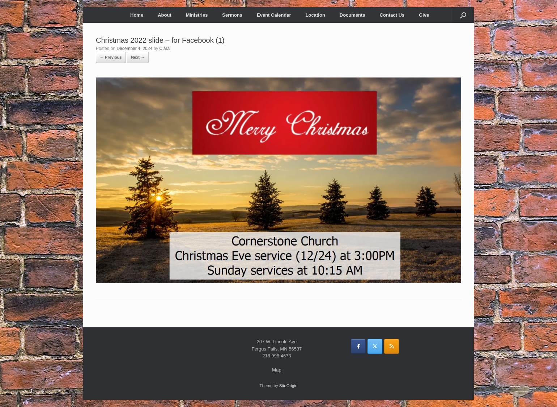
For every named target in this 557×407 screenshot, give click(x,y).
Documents (352, 15)
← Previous (111, 57)
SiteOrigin (288, 385)
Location (315, 15)
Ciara (164, 48)
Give (424, 15)
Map (276, 370)
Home (136, 15)
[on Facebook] (358, 346)
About (164, 15)
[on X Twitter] (374, 346)
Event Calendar (274, 15)
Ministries (197, 15)
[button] (463, 15)
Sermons (232, 15)
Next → (138, 57)
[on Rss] (391, 346)
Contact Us (392, 15)
